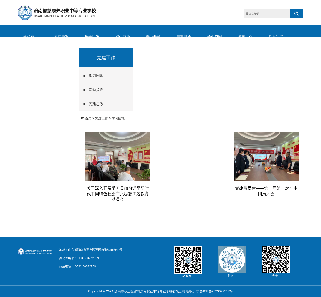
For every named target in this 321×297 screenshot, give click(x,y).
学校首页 (30, 37)
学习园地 (96, 76)
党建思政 (96, 104)
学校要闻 (30, 60)
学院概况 (61, 37)
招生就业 (122, 37)
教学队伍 (92, 37)
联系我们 (275, 37)
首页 (88, 118)
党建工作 (245, 37)
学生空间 (214, 37)
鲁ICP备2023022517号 (216, 291)
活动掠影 (96, 90)
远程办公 (61, 60)
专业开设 (153, 37)
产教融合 (184, 37)
